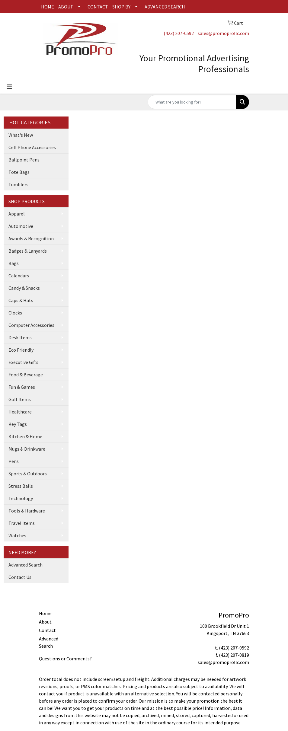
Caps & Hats (20, 300)
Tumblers (18, 184)
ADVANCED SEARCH (165, 7)
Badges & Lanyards (27, 251)
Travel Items (21, 523)
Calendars (18, 276)
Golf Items (19, 399)
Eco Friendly (21, 350)
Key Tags (17, 424)
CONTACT (98, 7)
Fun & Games (21, 387)
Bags (13, 263)
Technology (20, 498)
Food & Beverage (25, 375)
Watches (17, 535)
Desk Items (20, 337)
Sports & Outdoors (27, 474)
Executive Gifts (23, 362)
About (45, 622)
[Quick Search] (192, 102)
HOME (47, 7)
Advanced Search (25, 565)
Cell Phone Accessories (32, 147)
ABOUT (65, 7)
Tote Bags (19, 172)
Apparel (16, 214)
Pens (13, 461)
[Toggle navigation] (9, 87)
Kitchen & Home (25, 436)
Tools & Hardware (26, 511)
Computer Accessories (31, 325)
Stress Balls (20, 486)
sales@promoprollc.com (223, 33)
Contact (47, 630)
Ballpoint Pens (24, 160)
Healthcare (20, 412)
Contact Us (19, 577)
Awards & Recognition (31, 238)
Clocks (15, 313)
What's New (20, 135)
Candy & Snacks (24, 288)
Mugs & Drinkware (26, 449)
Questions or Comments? (65, 659)
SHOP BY (121, 7)
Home (45, 613)
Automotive (20, 226)
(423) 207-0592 (179, 33)
